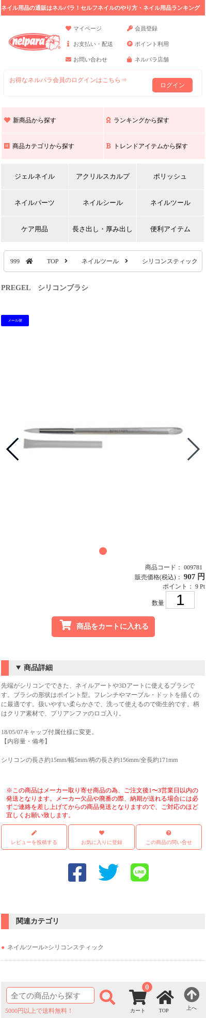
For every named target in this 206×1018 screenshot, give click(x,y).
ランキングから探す (137, 120)
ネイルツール (170, 202)
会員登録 (142, 33)
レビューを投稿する (34, 837)
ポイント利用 (148, 48)
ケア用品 (34, 229)
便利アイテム (170, 229)
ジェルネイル (34, 176)
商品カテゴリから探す (39, 146)
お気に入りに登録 (101, 842)
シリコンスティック (170, 261)
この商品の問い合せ (169, 842)
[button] (103, 551)
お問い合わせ (86, 64)
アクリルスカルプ (103, 176)
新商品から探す (30, 120)
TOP (52, 261)
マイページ (84, 33)
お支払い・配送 (89, 48)
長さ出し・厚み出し (102, 229)
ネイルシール (103, 202)
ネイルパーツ (34, 202)
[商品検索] (50, 995)
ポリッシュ (170, 176)
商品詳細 (38, 668)
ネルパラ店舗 (148, 64)
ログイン (172, 85)
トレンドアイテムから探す (147, 146)
